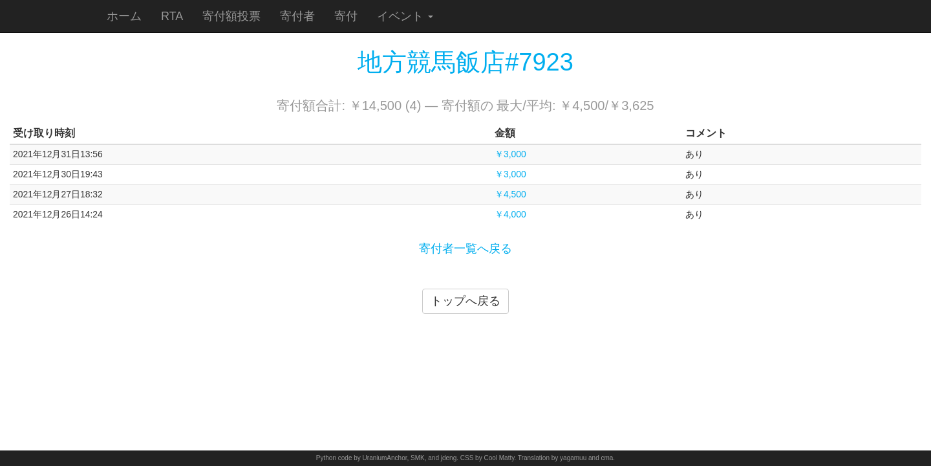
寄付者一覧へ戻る (465, 248)
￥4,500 (510, 194)
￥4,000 (510, 214)
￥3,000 (510, 154)
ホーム (124, 16)
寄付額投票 (231, 16)
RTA (172, 16)
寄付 (346, 16)
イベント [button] (405, 16)
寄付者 (297, 16)
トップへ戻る (465, 300)
